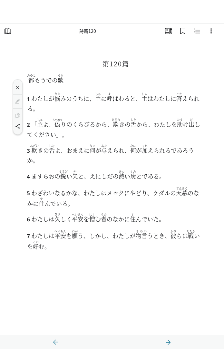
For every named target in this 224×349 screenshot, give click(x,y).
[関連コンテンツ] (196, 31)
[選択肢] (211, 31)
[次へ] (168, 342)
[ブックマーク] (182, 31)
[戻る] (56, 342)
